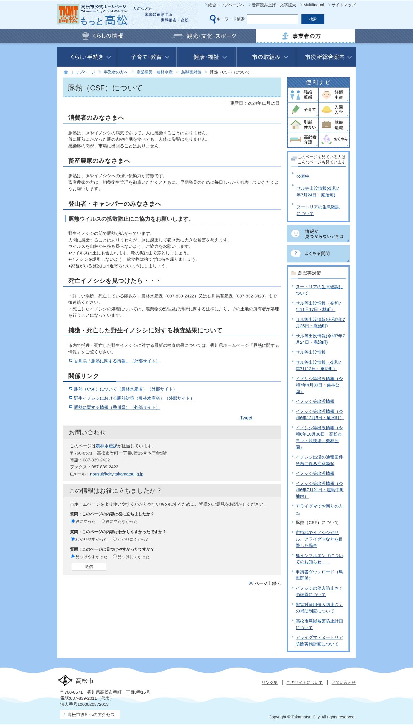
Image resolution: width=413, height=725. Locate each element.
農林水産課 (106, 445)
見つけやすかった (91, 556)
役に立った (85, 521)
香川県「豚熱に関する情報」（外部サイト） (117, 360)
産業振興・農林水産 (155, 72)
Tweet (246, 417)
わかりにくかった (134, 539)
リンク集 (270, 682)
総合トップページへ (226, 5)
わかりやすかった (91, 539)
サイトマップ (344, 5)
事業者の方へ (116, 72)
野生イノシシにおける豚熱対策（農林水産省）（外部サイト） (134, 398)
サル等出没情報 (311, 352)
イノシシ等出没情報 (315, 401)
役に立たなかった (122, 521)
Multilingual (313, 5)
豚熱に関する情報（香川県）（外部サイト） (117, 407)
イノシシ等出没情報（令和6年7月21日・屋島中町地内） (320, 490)
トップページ (83, 72)
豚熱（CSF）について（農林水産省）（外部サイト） (125, 388)
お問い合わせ (344, 682)
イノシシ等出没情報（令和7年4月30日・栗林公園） (319, 385)
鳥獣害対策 (191, 72)
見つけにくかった (134, 556)
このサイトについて (305, 682)
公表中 (303, 176)
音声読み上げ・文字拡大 (274, 5)
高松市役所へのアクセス (91, 714)
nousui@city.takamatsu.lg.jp (116, 473)
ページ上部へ (267, 583)
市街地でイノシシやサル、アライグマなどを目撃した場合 (319, 539)
